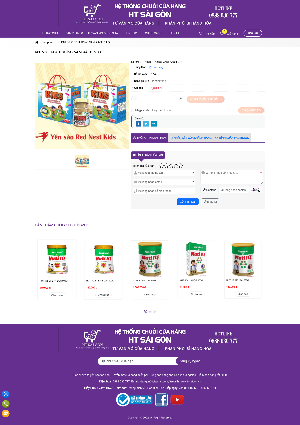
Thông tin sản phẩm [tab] (149, 137)
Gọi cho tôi (251, 110)
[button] (201, 33)
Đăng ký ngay (189, 361)
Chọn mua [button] (103, 271)
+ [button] (180, 98)
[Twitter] (146, 124)
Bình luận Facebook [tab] (232, 137)
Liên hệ (175, 33)
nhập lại (210, 201)
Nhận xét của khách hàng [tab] (191, 137)
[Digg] (154, 124)
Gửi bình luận (187, 201)
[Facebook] (138, 124)
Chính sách (153, 33)
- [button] (134, 98)
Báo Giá (253, 33)
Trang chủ (50, 33)
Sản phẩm (73, 33)
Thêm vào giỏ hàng (206, 99)
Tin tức (131, 33)
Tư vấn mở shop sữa (103, 33)
